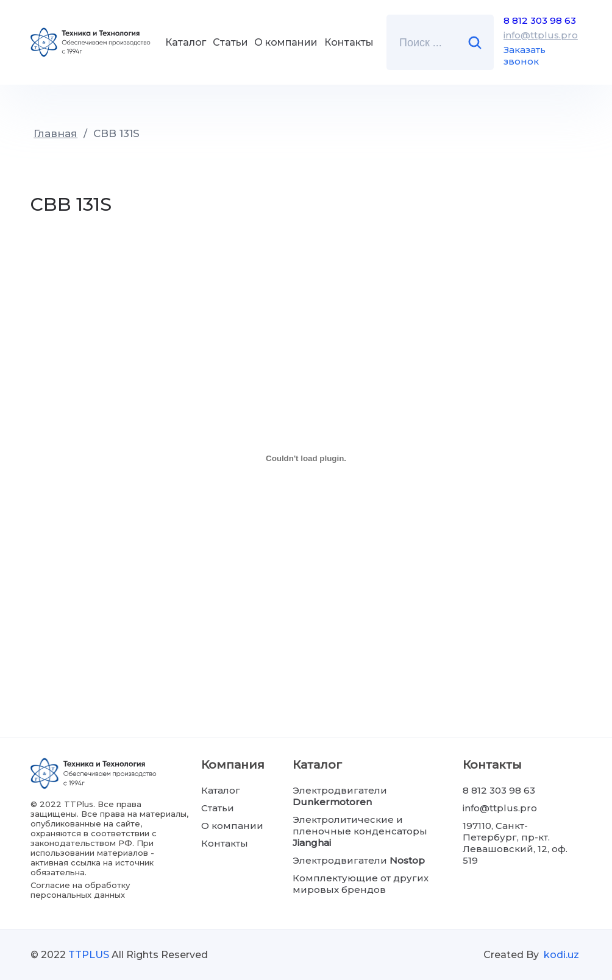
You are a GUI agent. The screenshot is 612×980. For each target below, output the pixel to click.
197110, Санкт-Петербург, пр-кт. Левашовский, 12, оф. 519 (515, 843)
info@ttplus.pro (540, 35)
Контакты (349, 42)
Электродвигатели (340, 796)
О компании (286, 42)
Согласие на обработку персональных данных (80, 890)
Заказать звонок (524, 55)
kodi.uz (561, 955)
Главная (55, 133)
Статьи (230, 42)
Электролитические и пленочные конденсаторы (360, 831)
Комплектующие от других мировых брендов (361, 883)
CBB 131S (116, 133)
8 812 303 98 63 (539, 20)
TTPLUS (88, 955)
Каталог (185, 42)
